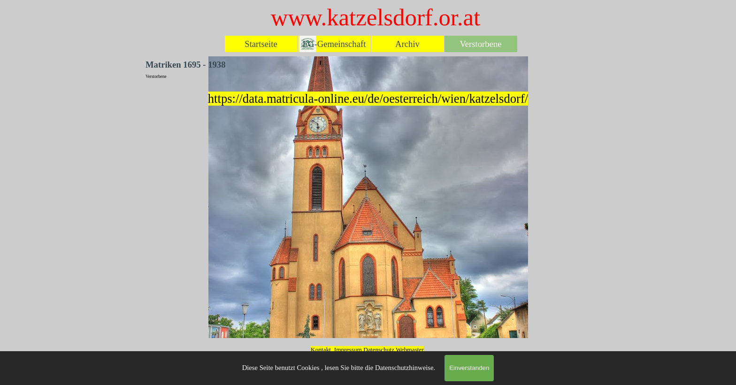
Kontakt (321, 349)
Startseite (261, 44)
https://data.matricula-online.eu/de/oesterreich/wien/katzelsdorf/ (368, 99)
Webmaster (410, 349)
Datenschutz (379, 349)
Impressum (348, 349)
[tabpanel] (368, 98)
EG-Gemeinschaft (334, 44)
